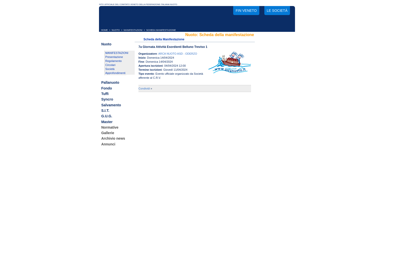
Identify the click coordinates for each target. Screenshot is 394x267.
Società (110, 68)
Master (107, 122)
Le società (277, 11)
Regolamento (113, 60)
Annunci (108, 144)
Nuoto (106, 44)
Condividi (144, 88)
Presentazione (114, 56)
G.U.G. (106, 116)
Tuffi (105, 94)
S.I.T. (105, 111)
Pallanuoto (110, 83)
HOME (104, 30)
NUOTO (116, 30)
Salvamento (111, 105)
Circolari (110, 64)
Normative (109, 127)
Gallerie (107, 133)
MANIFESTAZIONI (133, 30)
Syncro (107, 100)
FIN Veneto (246, 11)
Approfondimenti (115, 72)
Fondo (106, 88)
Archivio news (113, 139)
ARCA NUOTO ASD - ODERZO (177, 53)
